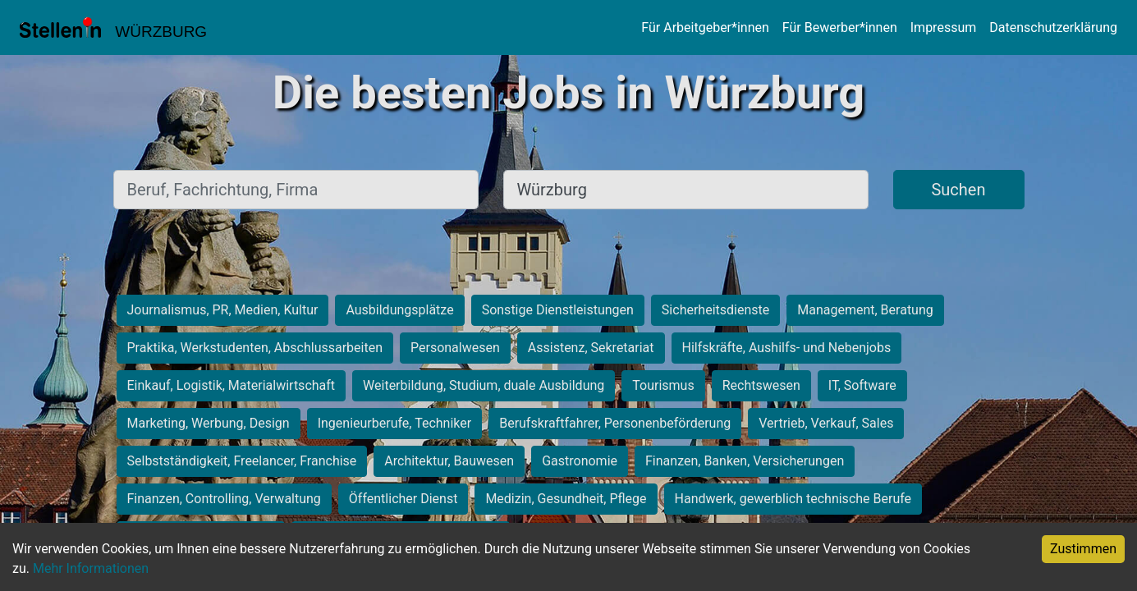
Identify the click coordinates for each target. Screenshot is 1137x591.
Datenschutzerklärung (1053, 27)
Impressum (943, 27)
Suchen (958, 189)
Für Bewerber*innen (839, 27)
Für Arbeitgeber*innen (704, 27)
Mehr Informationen (91, 568)
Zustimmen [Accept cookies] (1083, 549)
